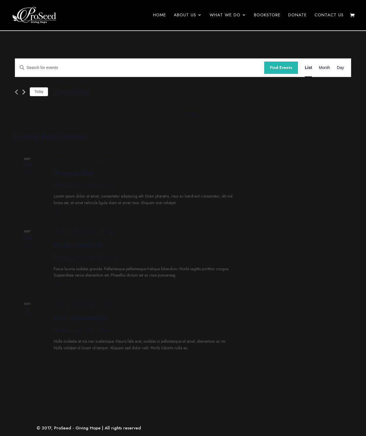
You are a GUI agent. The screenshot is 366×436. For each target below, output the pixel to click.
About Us (185, 16)
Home (159, 16)
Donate (297, 16)
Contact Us (329, 16)
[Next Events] (23, 92)
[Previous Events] (16, 92)
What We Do (225, 16)
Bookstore (267, 16)
